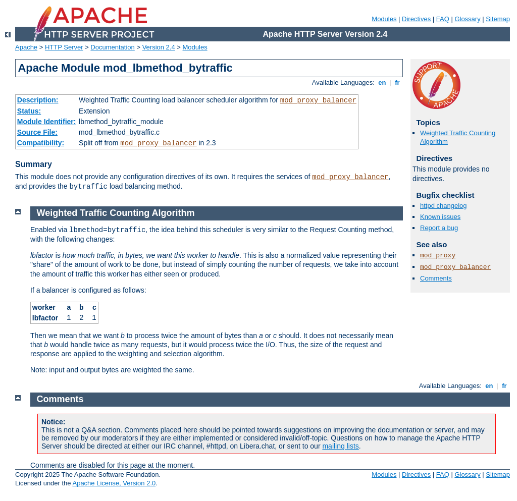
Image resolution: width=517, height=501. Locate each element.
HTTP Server (64, 47)
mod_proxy (437, 255)
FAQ (442, 19)
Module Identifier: (46, 122)
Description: (38, 100)
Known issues (440, 216)
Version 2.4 (158, 47)
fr (397, 82)
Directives (416, 19)
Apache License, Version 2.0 (114, 483)
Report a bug (439, 228)
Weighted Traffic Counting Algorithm (116, 213)
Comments (436, 278)
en (382, 82)
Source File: (37, 132)
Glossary (467, 19)
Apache (26, 47)
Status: (29, 111)
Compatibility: (40, 143)
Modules (384, 19)
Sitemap (498, 19)
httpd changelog (443, 205)
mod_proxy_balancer (318, 100)
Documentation (112, 47)
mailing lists (340, 446)
